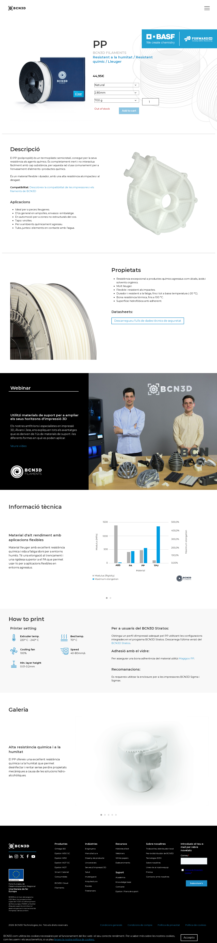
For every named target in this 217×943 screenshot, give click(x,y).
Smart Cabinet (62, 876)
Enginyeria (90, 853)
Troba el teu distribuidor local (160, 853)
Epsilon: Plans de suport (127, 896)
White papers (122, 862)
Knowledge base (123, 886)
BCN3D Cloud (61, 887)
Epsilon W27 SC (62, 867)
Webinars (120, 858)
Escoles (88, 890)
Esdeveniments (123, 867)
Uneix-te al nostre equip (157, 872)
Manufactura (91, 858)
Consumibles (61, 881)
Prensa (149, 876)
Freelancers (90, 895)
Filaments (59, 892)
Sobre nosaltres (153, 867)
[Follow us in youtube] (33, 861)
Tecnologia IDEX (154, 862)
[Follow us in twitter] (22, 861)
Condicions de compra (140, 929)
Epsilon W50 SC (62, 858)
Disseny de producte (94, 862)
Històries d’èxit (122, 853)
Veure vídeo (18, 448)
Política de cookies (195, 929)
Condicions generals (111, 929)
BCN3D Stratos (144, 646)
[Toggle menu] (207, 8)
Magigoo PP (192, 662)
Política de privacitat (169, 929)
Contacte (120, 891)
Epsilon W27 (61, 872)
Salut (87, 876)
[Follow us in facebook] (28, 861)
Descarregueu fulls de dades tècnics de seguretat (146, 326)
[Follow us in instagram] (16, 861)
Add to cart (131, 111)
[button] (50, 80)
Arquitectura (91, 886)
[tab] (107, 600)
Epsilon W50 (61, 862)
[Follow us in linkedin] (11, 861)
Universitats (90, 867)
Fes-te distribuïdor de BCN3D (160, 858)
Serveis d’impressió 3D (95, 872)
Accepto (189, 937)
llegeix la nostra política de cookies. (74, 939)
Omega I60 (60, 853)
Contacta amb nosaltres (157, 881)
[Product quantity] (150, 102)
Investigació (90, 881)
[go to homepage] (17, 8)
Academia (120, 882)
